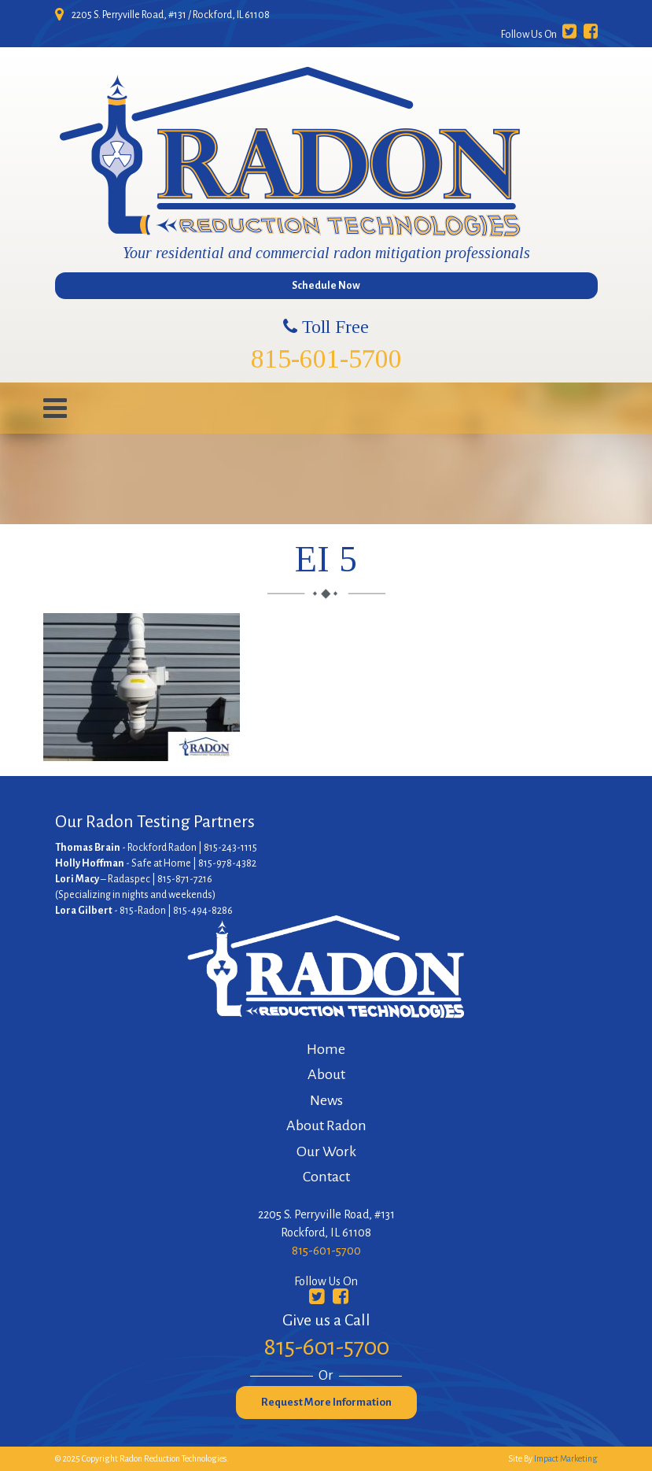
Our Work (326, 1151)
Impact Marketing (566, 1458)
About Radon (326, 1125)
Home (326, 1049)
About (326, 1074)
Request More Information (326, 1402)
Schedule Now (326, 285)
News (326, 1100)
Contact (326, 1177)
